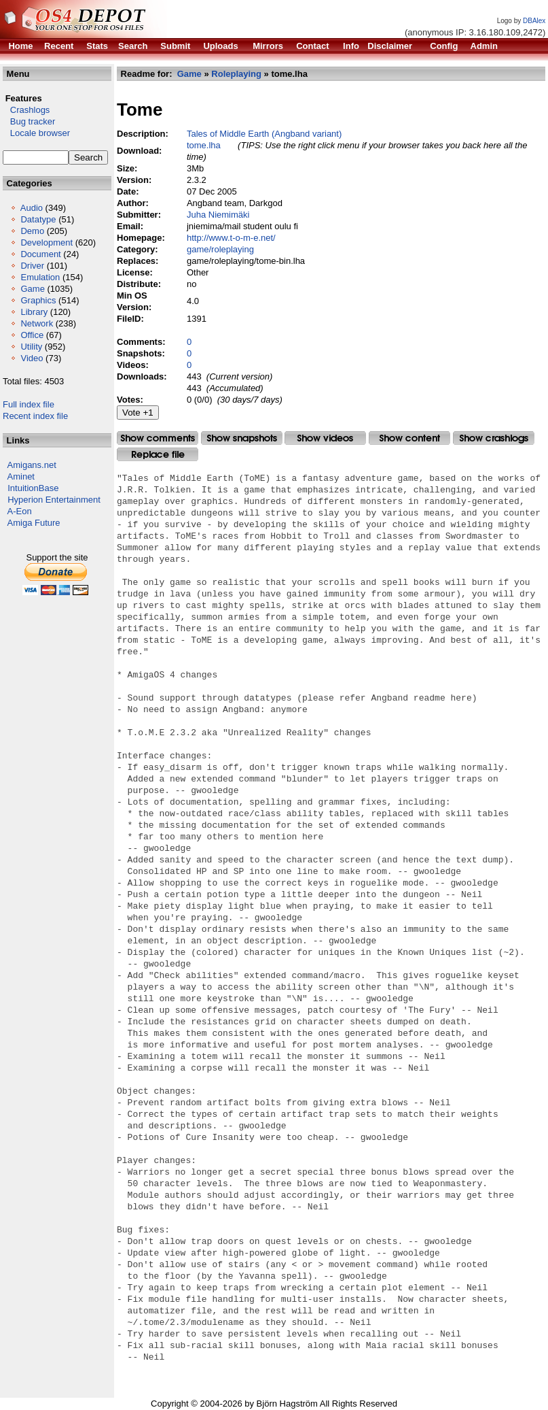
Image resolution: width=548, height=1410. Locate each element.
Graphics (38, 300)
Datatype (38, 219)
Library (34, 312)
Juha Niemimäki (218, 214)
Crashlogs (26, 110)
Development (46, 242)
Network (36, 323)
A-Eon (19, 511)
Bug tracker (29, 121)
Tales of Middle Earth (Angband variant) (264, 134)
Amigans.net (31, 465)
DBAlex (534, 20)
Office (31, 335)
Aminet (21, 476)
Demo (32, 231)
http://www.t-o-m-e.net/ (231, 238)
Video (31, 358)
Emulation (40, 277)
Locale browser (36, 133)
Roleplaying (236, 74)
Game (32, 289)
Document (40, 254)
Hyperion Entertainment (54, 499)
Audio (31, 208)
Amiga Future (33, 523)
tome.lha (204, 145)
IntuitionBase (32, 488)
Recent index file (35, 416)
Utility (31, 346)
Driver (32, 266)
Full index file (28, 404)
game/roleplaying (220, 249)
